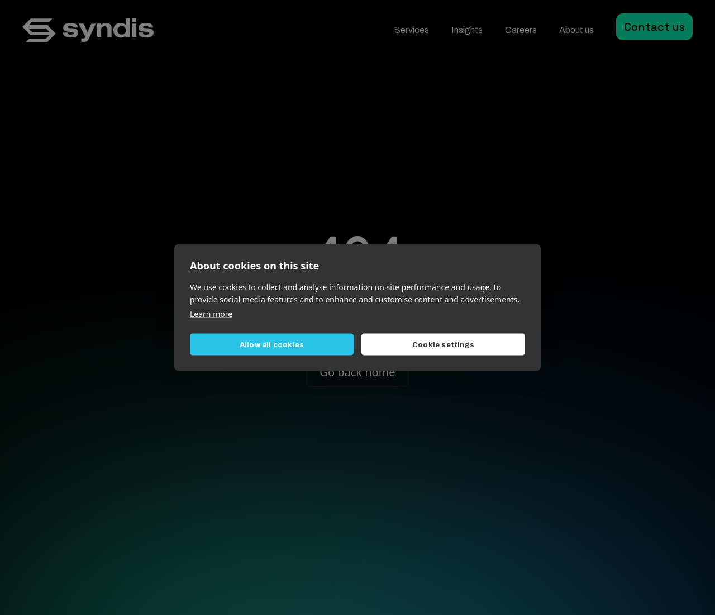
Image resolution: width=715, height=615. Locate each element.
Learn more (211, 314)
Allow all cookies (272, 344)
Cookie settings (443, 344)
